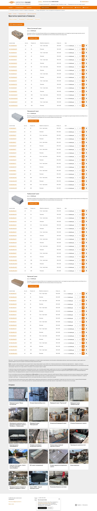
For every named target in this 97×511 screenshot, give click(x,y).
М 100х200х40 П (13, 139)
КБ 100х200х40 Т (13, 218)
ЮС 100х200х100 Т (14, 102)
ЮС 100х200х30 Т (14, 45)
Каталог (15, 13)
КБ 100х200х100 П (14, 271)
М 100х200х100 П (13, 188)
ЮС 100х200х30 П (14, 49)
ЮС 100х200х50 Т (14, 66)
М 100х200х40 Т (13, 135)
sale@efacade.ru (85, 1)
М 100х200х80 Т (13, 171)
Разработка (79, 506)
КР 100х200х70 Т (13, 330)
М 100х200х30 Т (13, 128)
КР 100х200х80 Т (13, 337)
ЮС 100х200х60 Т (14, 73)
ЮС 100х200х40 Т (14, 52)
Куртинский (37, 19)
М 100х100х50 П (13, 146)
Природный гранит (22, 13)
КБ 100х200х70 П (13, 250)
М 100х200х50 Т (13, 149)
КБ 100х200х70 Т (13, 247)
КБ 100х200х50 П (13, 236)
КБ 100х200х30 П (13, 215)
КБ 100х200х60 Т (13, 240)
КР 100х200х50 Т (13, 316)
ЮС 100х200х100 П (14, 105)
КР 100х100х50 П (13, 312)
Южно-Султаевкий (13, 19)
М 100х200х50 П (13, 153)
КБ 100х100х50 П (13, 229)
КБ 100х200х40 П (13, 222)
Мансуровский (21, 19)
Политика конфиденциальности (15, 503)
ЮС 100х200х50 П (14, 70)
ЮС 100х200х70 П (14, 84)
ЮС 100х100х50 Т (14, 59)
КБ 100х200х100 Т (14, 268)
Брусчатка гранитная (32, 13)
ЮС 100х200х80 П (14, 91)
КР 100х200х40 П (13, 305)
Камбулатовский (29, 19)
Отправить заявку (34, 38)
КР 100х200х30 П (13, 298)
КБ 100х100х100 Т (14, 261)
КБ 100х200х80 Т (13, 254)
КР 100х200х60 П (13, 326)
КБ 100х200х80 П (13, 257)
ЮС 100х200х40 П (14, 56)
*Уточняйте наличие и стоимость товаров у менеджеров (21, 10)
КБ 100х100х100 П (14, 264)
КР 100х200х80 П (13, 340)
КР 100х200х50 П (13, 319)
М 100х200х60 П (13, 160)
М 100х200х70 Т (13, 164)
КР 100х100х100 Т (14, 344)
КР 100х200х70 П (13, 333)
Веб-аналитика (85, 506)
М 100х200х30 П (13, 132)
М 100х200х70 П (13, 167)
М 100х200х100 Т (13, 185)
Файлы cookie (11, 505)
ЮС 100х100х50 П (14, 63)
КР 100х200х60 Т (13, 323)
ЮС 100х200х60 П (14, 77)
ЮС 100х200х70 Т (14, 80)
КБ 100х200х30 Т (13, 211)
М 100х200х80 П (13, 174)
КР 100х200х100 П (14, 354)
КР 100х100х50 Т (13, 309)
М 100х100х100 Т (13, 178)
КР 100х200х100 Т (14, 351)
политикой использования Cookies (44, 503)
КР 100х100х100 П (14, 347)
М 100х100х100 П (13, 181)
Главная (10, 13)
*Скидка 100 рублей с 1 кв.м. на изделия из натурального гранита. (50, 10)
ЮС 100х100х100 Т (14, 95)
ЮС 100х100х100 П (14, 98)
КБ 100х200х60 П (13, 243)
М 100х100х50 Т (13, 142)
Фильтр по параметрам (16, 24)
